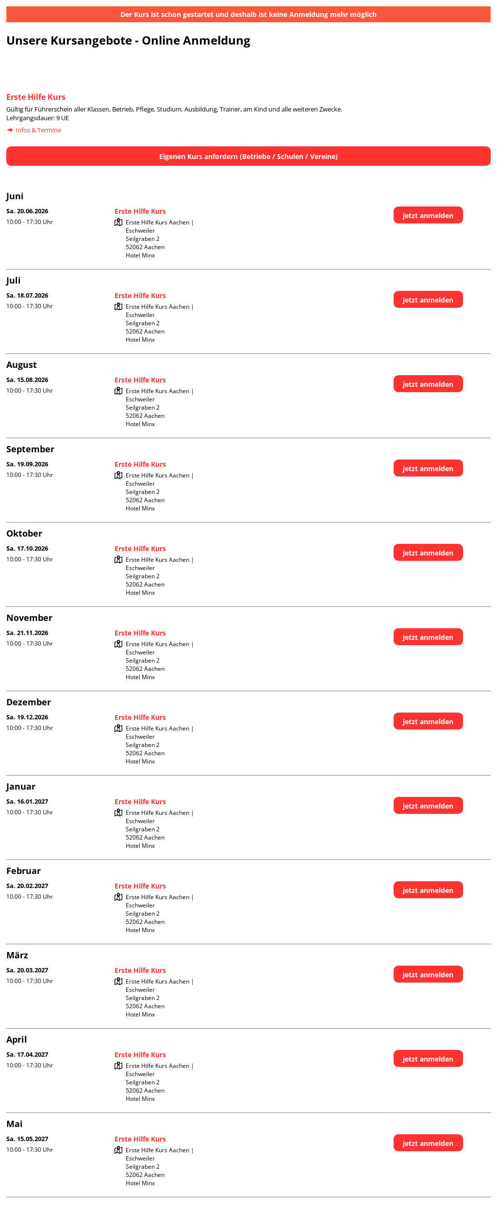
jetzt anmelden (428, 215)
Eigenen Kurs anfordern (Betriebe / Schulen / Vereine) (248, 156)
